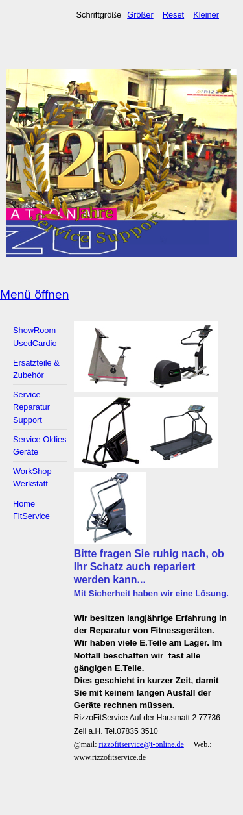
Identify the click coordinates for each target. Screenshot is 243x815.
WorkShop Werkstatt (32, 477)
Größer (140, 14)
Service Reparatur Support (31, 407)
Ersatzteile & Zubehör (36, 369)
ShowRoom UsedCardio (35, 336)
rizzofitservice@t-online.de (141, 744)
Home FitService (31, 510)
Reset (173, 14)
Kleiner (206, 14)
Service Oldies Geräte (40, 445)
